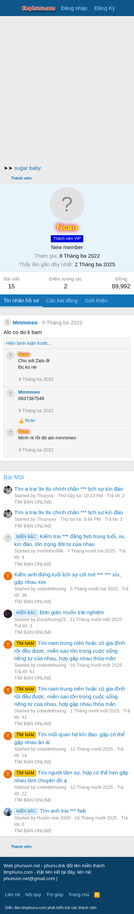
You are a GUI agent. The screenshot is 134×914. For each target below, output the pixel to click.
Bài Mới (14, 477)
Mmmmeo (25, 322)
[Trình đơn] (9, 8)
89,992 (121, 286)
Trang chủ (79, 894)
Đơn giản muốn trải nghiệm (59, 612)
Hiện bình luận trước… (29, 343)
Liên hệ (12, 894)
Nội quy (33, 894)
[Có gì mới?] (126, 8)
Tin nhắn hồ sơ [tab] (21, 300)
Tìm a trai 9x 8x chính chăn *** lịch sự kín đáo (68, 489)
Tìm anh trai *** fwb (50, 811)
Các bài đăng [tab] (62, 300)
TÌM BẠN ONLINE (33, 502)
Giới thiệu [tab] (96, 300)
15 (11, 286)
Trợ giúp (54, 894)
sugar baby (27, 168)
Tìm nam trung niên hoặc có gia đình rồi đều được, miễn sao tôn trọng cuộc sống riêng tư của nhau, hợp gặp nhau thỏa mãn (69, 650)
